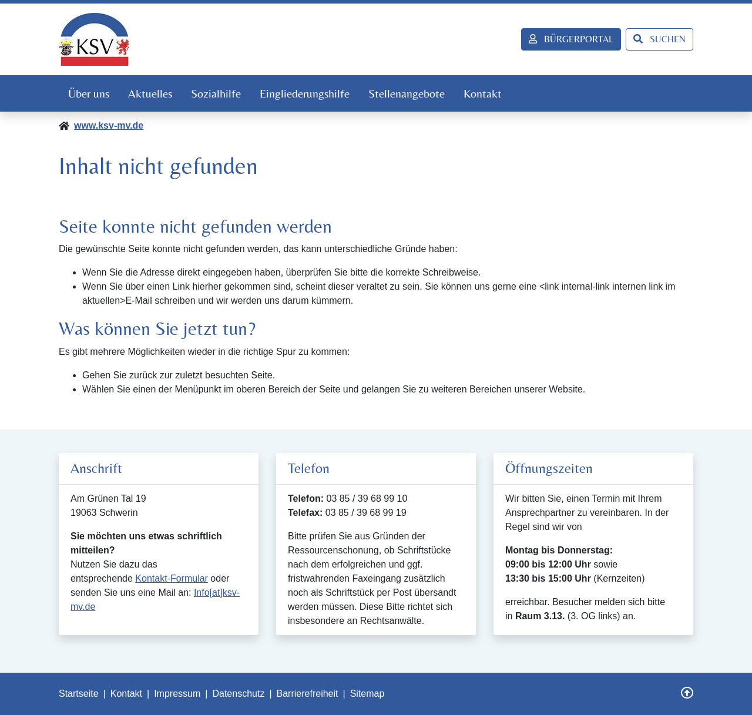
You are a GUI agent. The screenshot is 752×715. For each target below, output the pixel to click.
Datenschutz (238, 694)
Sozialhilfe (216, 93)
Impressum (177, 694)
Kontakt (483, 93)
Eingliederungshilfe (305, 93)
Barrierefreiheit (307, 694)
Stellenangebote (406, 93)
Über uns (88, 93)
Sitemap (367, 694)
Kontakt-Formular (171, 578)
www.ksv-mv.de (108, 125)
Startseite (79, 694)
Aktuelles (150, 93)
